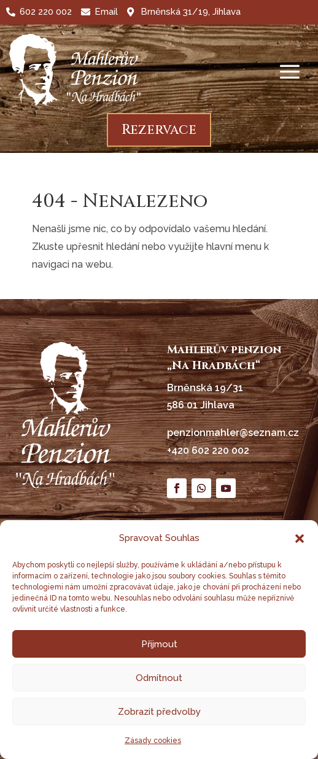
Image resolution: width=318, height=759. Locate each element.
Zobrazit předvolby (159, 711)
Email (106, 11)
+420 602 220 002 (208, 450)
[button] (299, 538)
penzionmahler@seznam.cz (233, 432)
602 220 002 (46, 11)
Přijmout (159, 644)
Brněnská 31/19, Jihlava (191, 11)
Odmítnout (159, 677)
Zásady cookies (153, 740)
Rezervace (159, 130)
